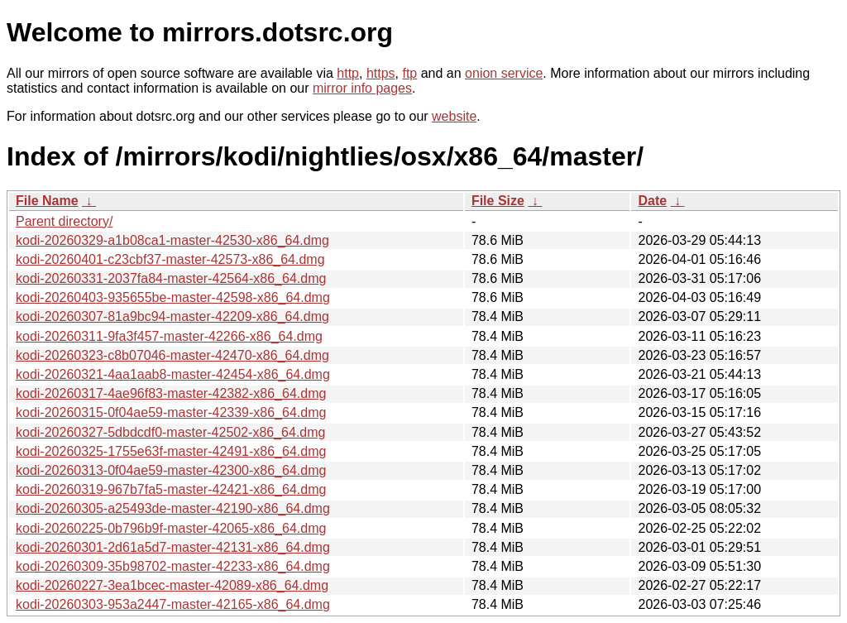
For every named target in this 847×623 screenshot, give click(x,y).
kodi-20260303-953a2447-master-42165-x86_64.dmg (173, 604)
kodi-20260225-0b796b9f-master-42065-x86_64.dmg (171, 528)
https (380, 73)
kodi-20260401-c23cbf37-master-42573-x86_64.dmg (170, 259)
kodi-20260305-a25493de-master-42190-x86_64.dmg (173, 508)
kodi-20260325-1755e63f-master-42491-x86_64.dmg (171, 451)
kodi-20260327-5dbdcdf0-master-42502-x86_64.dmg (170, 432)
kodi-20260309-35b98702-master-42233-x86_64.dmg (173, 566)
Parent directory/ (64, 221)
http (348, 73)
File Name (47, 201)
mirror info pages (362, 88)
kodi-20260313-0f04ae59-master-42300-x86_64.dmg (171, 470)
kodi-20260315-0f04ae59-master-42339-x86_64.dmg (171, 412)
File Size (497, 201)
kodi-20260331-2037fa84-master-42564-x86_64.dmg (171, 278)
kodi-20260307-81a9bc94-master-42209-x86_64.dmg (172, 316)
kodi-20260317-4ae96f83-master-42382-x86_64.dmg (171, 393)
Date (652, 201)
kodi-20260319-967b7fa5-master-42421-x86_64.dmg (171, 489)
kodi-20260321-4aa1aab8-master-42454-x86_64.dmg (173, 374)
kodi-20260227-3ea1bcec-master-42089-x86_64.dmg (172, 585)
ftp (409, 73)
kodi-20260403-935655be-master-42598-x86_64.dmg (173, 297)
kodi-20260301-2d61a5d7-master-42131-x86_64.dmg (173, 547)
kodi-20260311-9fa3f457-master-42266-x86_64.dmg (169, 336)
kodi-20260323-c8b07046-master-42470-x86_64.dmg (172, 355)
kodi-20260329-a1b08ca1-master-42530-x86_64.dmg (172, 240)
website (454, 116)
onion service (504, 73)
